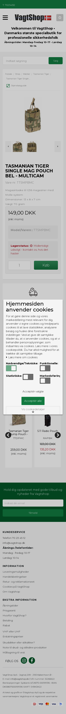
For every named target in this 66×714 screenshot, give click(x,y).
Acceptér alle (33, 401)
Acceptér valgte (33, 391)
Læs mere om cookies (21, 357)
